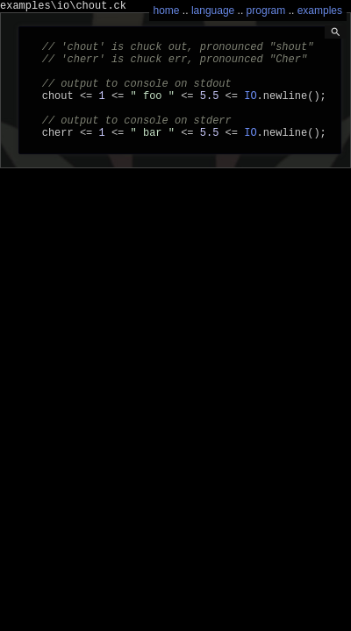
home (167, 10)
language (212, 10)
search (335, 32)
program (266, 10)
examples (319, 10)
